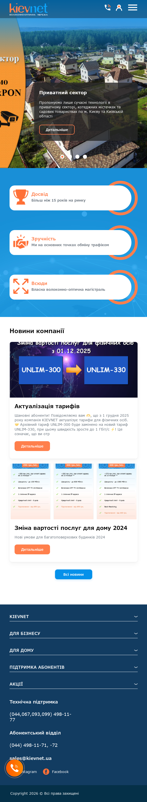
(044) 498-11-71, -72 (34, 745)
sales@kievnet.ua (31, 758)
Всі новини (73, 574)
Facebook (56, 771)
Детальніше (57, 129)
